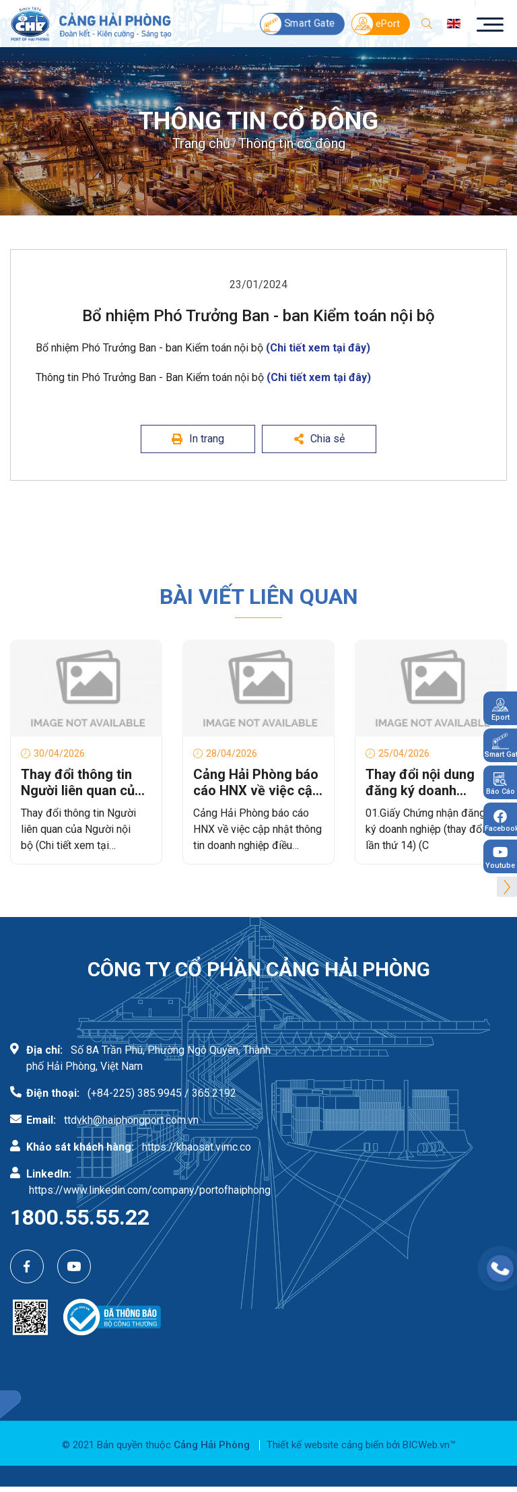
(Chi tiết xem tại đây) (318, 347)
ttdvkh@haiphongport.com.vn (131, 1120)
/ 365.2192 (210, 1093)
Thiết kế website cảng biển (325, 1445)
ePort (376, 23)
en (454, 23)
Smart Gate (297, 23)
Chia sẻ (319, 438)
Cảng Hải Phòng (212, 1445)
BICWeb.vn (426, 1445)
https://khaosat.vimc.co (196, 1147)
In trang (198, 438)
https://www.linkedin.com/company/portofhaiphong (150, 1190)
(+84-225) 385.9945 (135, 1093)
